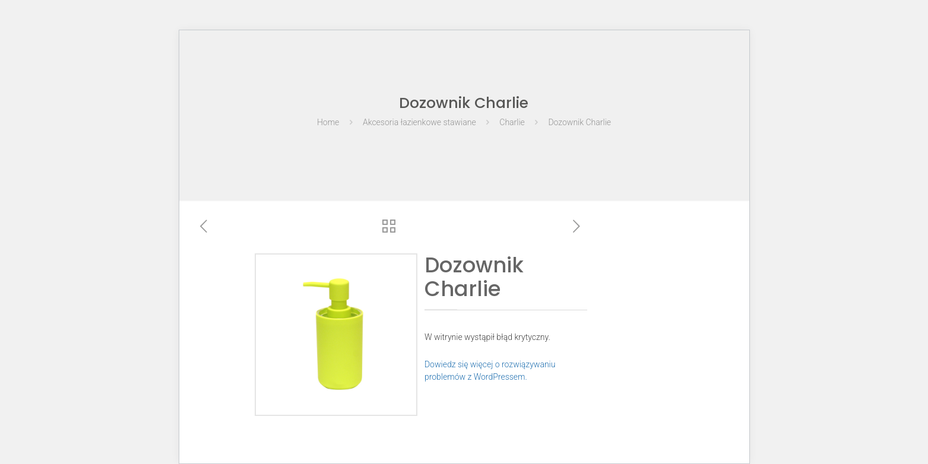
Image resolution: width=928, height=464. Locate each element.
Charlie (512, 122)
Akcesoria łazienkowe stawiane (419, 122)
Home (328, 122)
